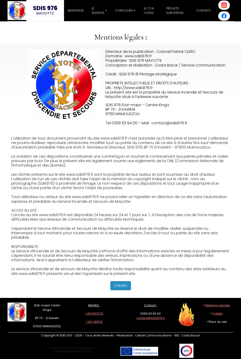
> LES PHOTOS (94, 314)
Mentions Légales (217, 305)
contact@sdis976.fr (150, 318)
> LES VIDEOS (94, 322)
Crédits (217, 314)
